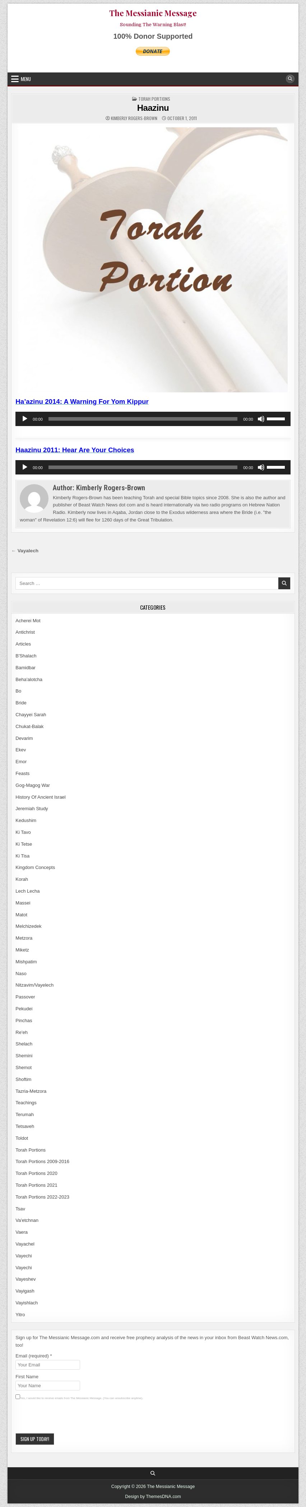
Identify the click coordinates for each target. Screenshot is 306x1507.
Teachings (26, 1102)
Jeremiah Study (31, 808)
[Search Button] (290, 79)
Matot (21, 914)
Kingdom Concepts (35, 867)
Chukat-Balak (29, 726)
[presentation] (70, 1419)
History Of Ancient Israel (40, 797)
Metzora (23, 938)
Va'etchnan (26, 1220)
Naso (20, 973)
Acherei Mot (27, 620)
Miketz (22, 950)
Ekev (20, 749)
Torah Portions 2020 (36, 1173)
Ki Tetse (23, 844)
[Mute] (261, 418)
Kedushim (25, 820)
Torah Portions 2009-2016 (42, 1161)
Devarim (24, 738)
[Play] (24, 418)
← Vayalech (24, 550)
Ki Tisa (22, 856)
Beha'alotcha (28, 679)
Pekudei (23, 1008)
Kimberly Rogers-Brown (134, 118)
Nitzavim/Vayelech (34, 985)
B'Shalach (25, 655)
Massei (22, 903)
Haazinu (153, 108)
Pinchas (23, 1020)
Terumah (24, 1114)
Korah (21, 879)
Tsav (20, 1208)
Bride (20, 702)
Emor (21, 761)
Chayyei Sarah (30, 714)
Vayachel (24, 1244)
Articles (23, 644)
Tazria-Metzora (30, 1091)
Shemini (23, 1055)
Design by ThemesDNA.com (153, 1496)
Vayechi (23, 1255)
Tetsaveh (24, 1126)
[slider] (142, 419)
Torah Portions (154, 99)
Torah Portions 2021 (36, 1185)
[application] (152, 419)
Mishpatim (26, 961)
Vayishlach (26, 1302)
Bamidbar (25, 667)
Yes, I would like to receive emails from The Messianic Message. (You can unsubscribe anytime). (81, 1398)
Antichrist (24, 632)
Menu (26, 78)
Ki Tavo (23, 832)
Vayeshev (25, 1279)
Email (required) (33, 1356)
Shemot (23, 1067)
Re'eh (21, 1032)
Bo (18, 691)
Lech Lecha (27, 891)
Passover (25, 997)
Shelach (23, 1044)
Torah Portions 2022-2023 (42, 1197)
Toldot (21, 1138)
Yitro (20, 1314)
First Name (26, 1376)
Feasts (22, 773)
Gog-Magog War (32, 785)
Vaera (21, 1232)
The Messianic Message (153, 13)
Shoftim (23, 1079)
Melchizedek (28, 926)
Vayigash (24, 1291)
